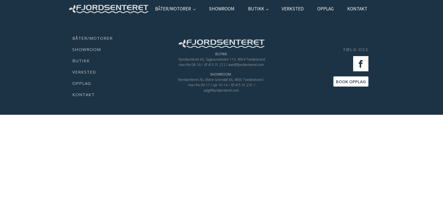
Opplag (325, 9)
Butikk (256, 9)
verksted (293, 9)
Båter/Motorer (173, 9)
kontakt (357, 9)
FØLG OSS (355, 49)
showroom (221, 9)
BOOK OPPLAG (351, 81)
